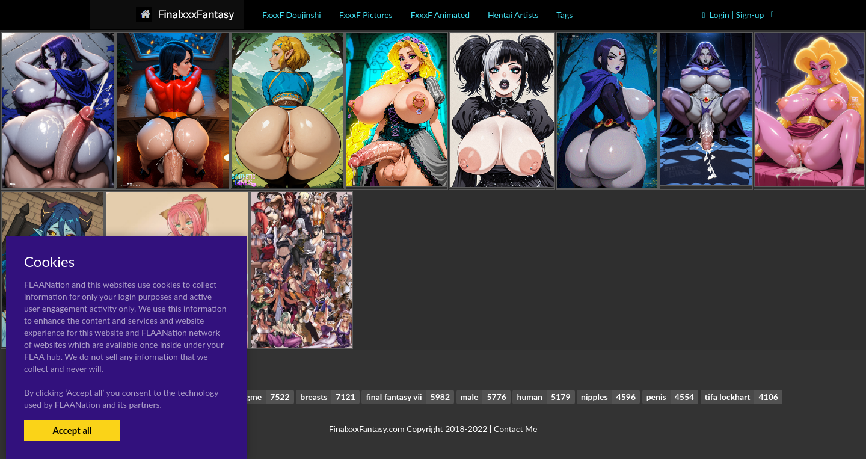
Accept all (71, 430)
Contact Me (515, 429)
